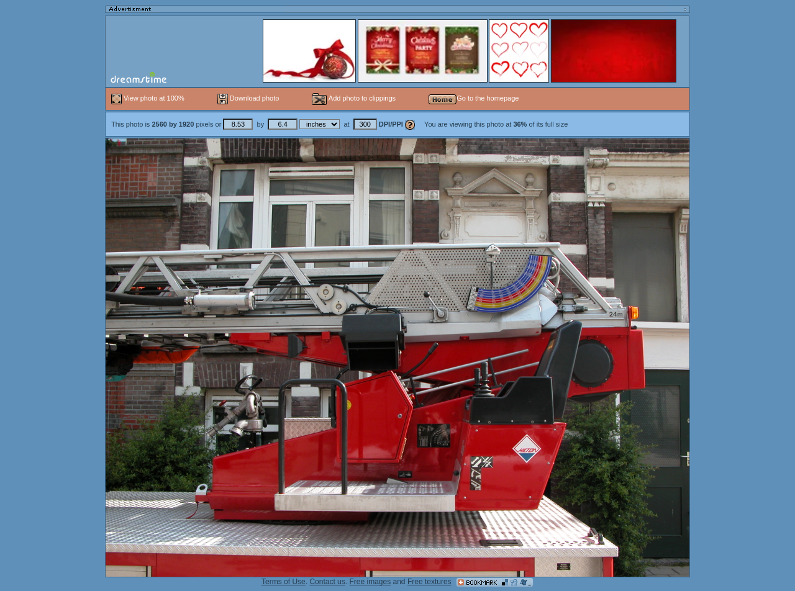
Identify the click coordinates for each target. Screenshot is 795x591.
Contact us (327, 581)
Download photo (248, 98)
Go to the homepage (474, 98)
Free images (370, 581)
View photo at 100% (148, 98)
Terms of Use (283, 581)
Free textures (429, 581)
